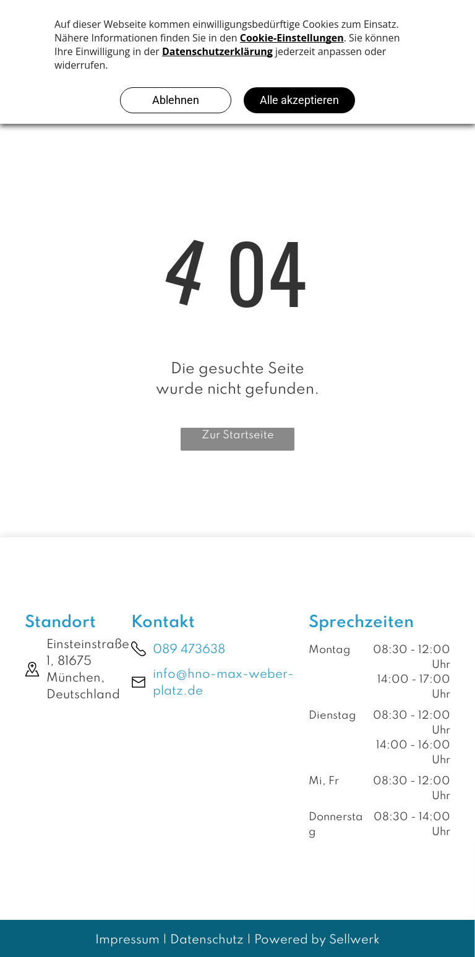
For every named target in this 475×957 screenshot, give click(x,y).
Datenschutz (207, 940)
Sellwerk (354, 940)
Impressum (127, 940)
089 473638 (189, 650)
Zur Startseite (238, 435)
